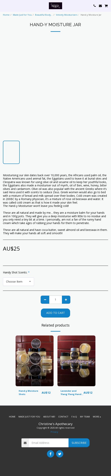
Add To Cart (55, 313)
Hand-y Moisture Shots (28, 392)
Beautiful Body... (44, 14)
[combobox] (18, 282)
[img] (35, 360)
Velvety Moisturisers (66, 14)
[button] (4, 6)
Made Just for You (22, 14)
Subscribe (79, 443)
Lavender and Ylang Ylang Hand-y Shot (72, 392)
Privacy (54, 431)
